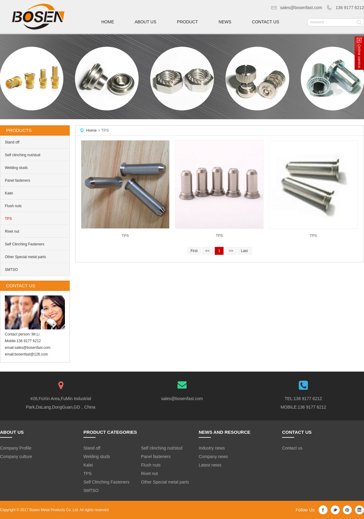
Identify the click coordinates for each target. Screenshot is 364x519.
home (107, 21)
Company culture (16, 456)
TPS (8, 219)
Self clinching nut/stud (22, 155)
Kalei (9, 193)
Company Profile (16, 448)
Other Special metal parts (25, 257)
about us (145, 21)
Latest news (210, 465)
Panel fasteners (17, 180)
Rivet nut (12, 231)
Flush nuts (13, 206)
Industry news (212, 448)
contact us (265, 21)
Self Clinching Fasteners (24, 244)
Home (91, 130)
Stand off (12, 142)
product (187, 21)
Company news (213, 456)
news (225, 21)
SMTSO (11, 270)
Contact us (292, 448)
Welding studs (16, 168)
